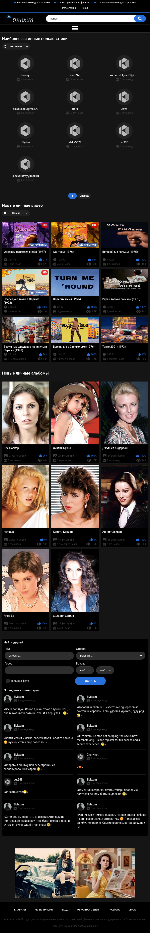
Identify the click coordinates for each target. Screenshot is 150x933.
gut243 (18, 779)
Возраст (81, 663)
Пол (7, 648)
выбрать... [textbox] (15, 655)
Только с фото (19, 680)
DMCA (132, 909)
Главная (20, 909)
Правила (114, 909)
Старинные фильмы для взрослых (116, 2)
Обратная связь (88, 909)
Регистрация (69, 8)
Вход (85, 8)
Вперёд (84, 195)
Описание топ (16, 791)
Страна (80, 648)
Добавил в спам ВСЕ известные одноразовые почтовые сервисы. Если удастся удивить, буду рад (110, 711)
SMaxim (19, 696)
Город (8, 663)
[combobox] (39, 656)
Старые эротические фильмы (73, 2)
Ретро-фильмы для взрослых (33, 2)
